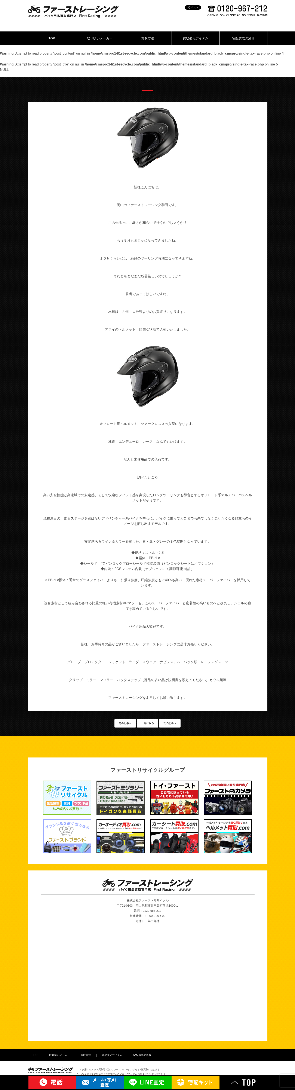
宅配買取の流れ (243, 38)
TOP (52, 38)
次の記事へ (169, 723)
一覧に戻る (147, 723)
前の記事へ (125, 723)
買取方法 (147, 38)
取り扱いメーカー (100, 38)
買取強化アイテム (195, 38)
